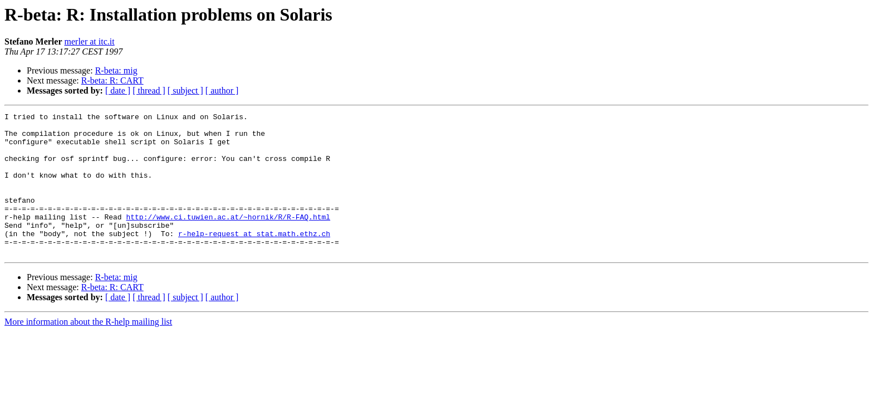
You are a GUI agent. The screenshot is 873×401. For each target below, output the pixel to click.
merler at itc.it (90, 41)
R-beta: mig (116, 70)
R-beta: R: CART (112, 80)
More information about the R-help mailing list (88, 350)
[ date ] (117, 90)
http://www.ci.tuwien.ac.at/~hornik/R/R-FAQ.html (228, 238)
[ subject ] (185, 90)
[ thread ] (149, 90)
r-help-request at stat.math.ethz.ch (254, 258)
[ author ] (222, 90)
